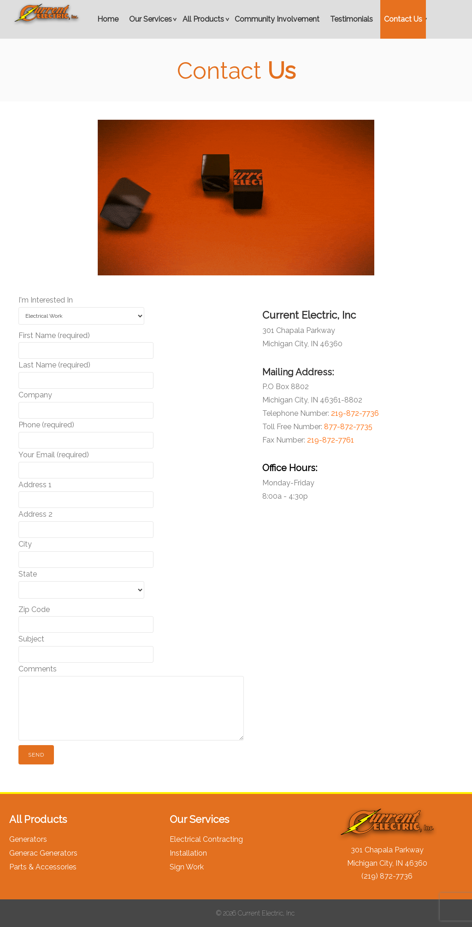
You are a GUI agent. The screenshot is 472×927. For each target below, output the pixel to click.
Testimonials (351, 19)
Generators (28, 839)
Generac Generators (43, 853)
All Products (203, 19)
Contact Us (403, 19)
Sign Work (187, 867)
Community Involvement (277, 19)
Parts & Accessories (43, 867)
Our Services (150, 19)
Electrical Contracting (206, 839)
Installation (188, 853)
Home (107, 19)
